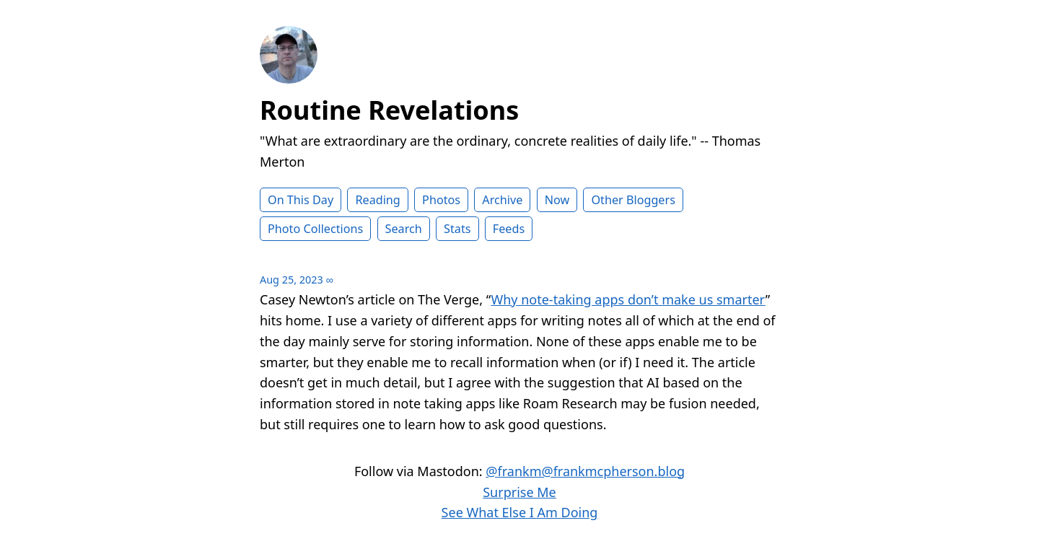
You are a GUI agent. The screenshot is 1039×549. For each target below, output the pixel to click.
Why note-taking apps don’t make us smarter (628, 299)
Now (557, 200)
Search (403, 229)
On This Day (300, 200)
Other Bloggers (633, 200)
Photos (441, 200)
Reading (377, 200)
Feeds (509, 229)
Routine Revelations (389, 110)
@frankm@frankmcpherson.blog (585, 471)
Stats (457, 229)
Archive (502, 200)
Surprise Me (519, 492)
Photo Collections (315, 229)
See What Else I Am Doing (520, 512)
